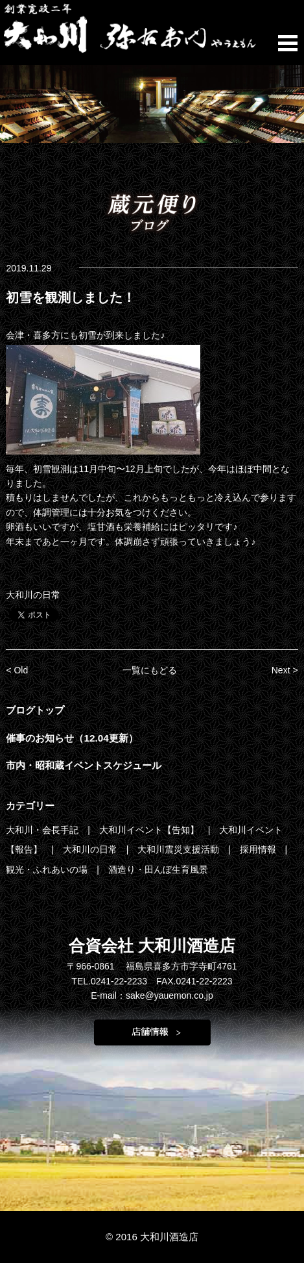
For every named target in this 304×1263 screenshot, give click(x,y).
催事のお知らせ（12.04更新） (72, 738)
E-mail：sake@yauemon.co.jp (152, 995)
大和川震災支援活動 (179, 849)
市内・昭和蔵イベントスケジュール (83, 765)
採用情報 (259, 849)
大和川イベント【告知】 (150, 830)
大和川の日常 (33, 595)
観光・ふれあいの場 (48, 869)
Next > (285, 670)
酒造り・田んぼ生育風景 (158, 869)
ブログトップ (35, 710)
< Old (17, 670)
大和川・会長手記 (43, 830)
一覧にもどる (150, 670)
